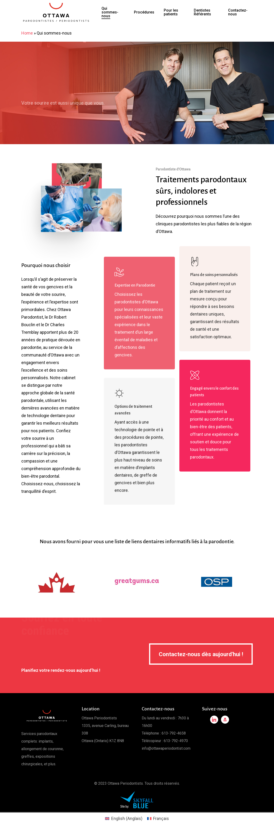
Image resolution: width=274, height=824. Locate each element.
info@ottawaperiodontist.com (166, 748)
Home (27, 33)
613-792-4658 (174, 733)
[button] (201, 654)
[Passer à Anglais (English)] (124, 818)
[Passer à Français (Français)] (158, 818)
